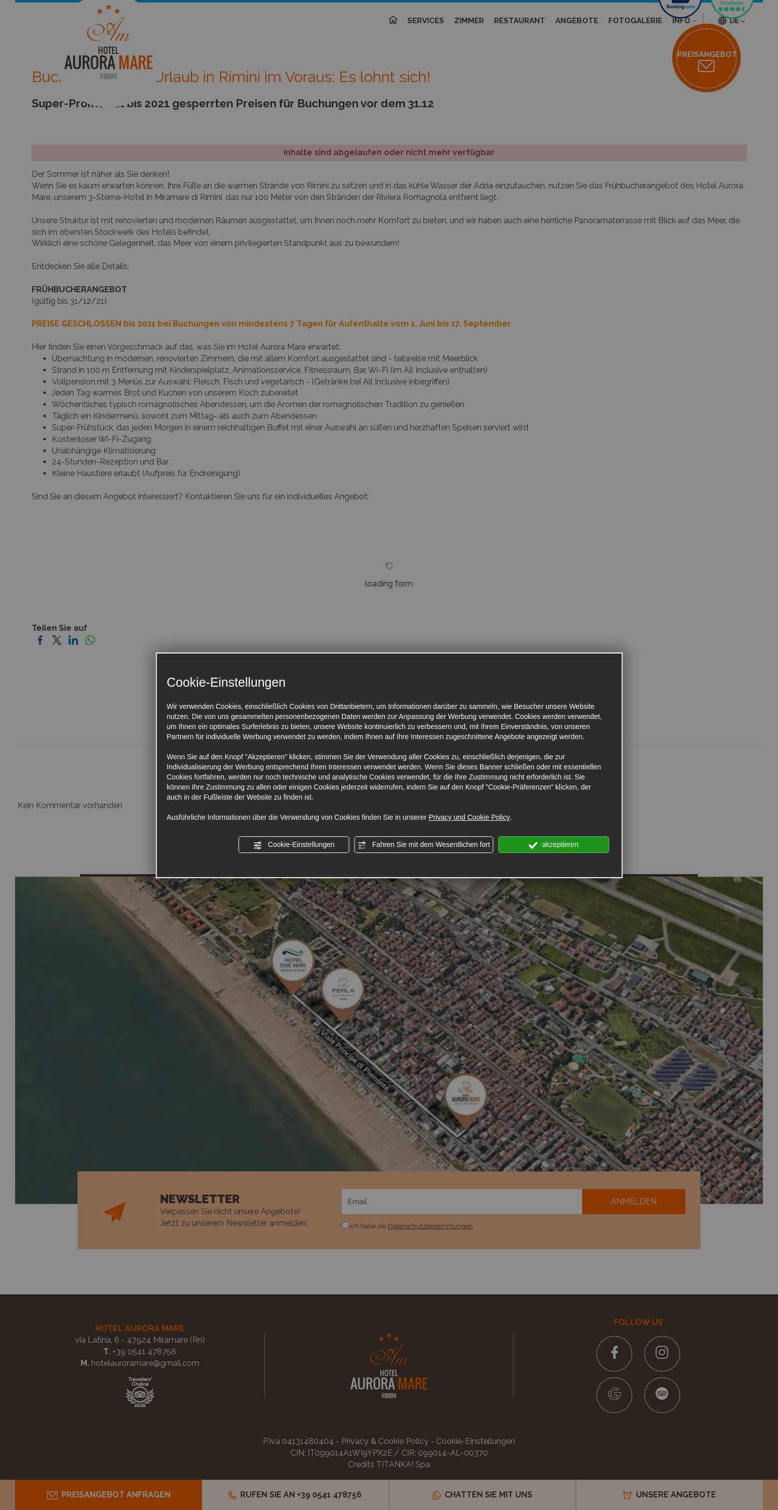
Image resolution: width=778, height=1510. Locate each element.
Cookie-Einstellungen (293, 844)
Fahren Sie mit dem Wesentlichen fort (423, 844)
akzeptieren (553, 844)
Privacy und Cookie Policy (469, 817)
